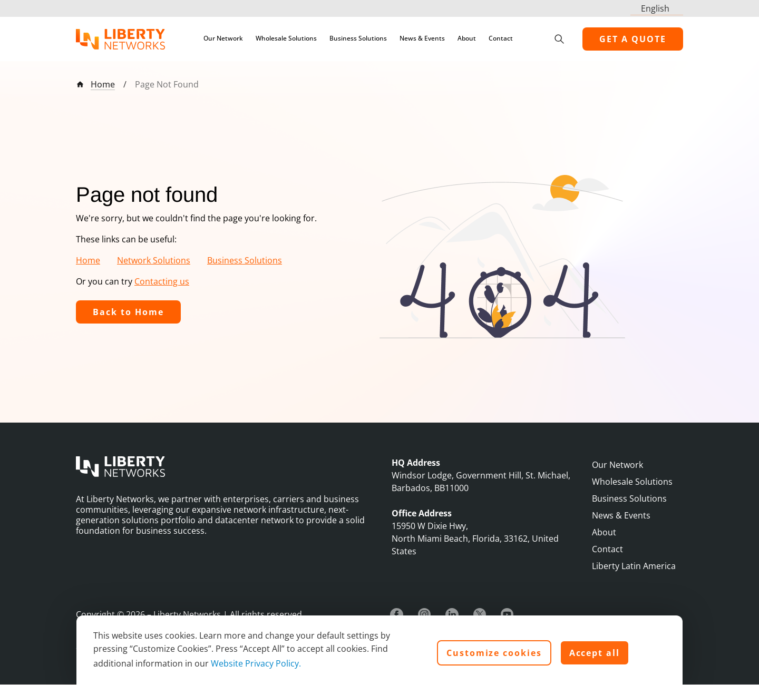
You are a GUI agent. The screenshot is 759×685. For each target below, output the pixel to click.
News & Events (422, 38)
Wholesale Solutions (286, 38)
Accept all (594, 653)
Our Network (223, 38)
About (467, 38)
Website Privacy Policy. (256, 663)
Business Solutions (358, 38)
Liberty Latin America (634, 566)
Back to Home (128, 312)
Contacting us (161, 281)
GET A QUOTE (632, 39)
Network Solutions (153, 260)
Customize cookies (494, 653)
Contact (501, 38)
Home (103, 84)
